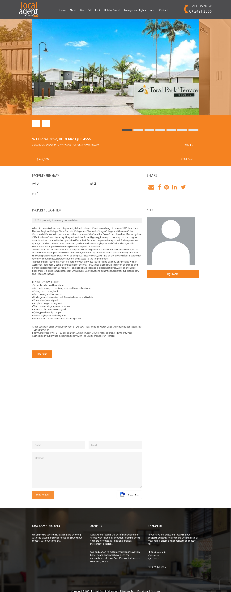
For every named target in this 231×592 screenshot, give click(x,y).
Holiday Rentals (112, 10)
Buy (82, 10)
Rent (97, 10)
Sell (89, 10)
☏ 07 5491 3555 (157, 567)
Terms (137, 495)
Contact (163, 10)
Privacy (130, 495)
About (73, 10)
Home (62, 10)
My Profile (172, 274)
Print (186, 145)
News (152, 10)
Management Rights (135, 10)
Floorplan (42, 354)
